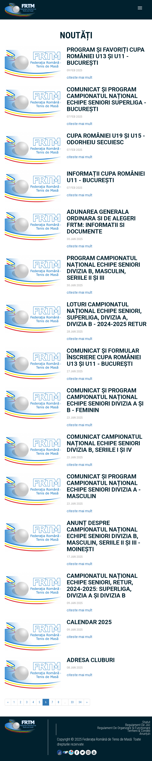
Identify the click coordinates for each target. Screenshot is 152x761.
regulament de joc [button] (137, 725)
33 (72, 702)
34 (80, 702)
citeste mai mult (79, 77)
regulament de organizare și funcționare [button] (123, 728)
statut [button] (146, 722)
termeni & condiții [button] (138, 730)
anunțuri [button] (145, 733)
